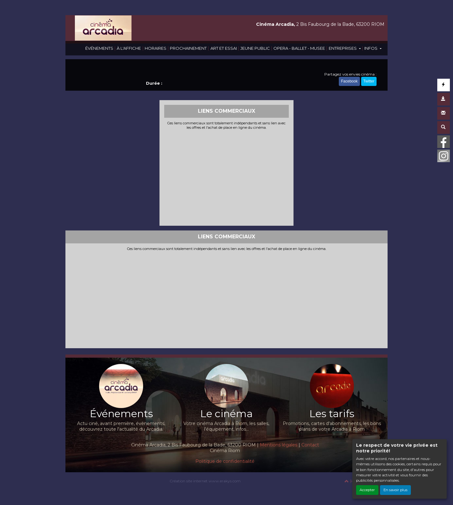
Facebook (349, 81)
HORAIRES (155, 48)
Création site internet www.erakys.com (205, 481)
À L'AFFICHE (129, 48)
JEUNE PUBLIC (255, 48)
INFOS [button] (371, 48)
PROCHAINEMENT (188, 48)
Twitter (368, 81)
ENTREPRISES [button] (343, 48)
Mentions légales (278, 445)
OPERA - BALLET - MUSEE (299, 48)
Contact (310, 445)
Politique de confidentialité (224, 461)
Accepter (367, 490)
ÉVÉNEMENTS (99, 48)
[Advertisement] (226, 177)
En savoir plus (395, 490)
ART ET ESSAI (223, 48)
